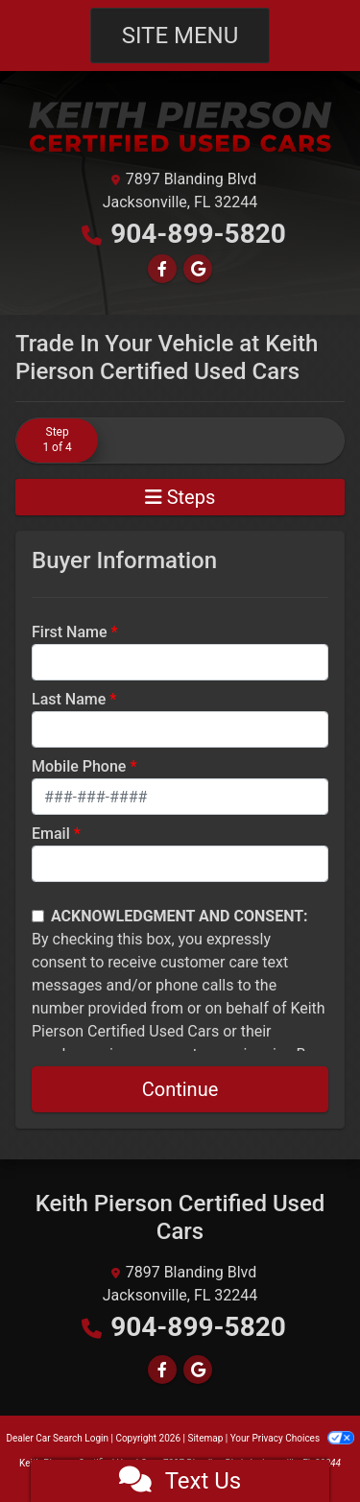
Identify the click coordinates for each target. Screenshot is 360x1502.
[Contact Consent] (38, 916)
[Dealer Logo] (180, 126)
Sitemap (205, 1438)
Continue (180, 1089)
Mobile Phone (79, 766)
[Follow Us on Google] (197, 269)
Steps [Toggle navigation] (180, 497)
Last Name (69, 699)
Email (51, 833)
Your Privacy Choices (292, 1438)
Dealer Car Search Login (57, 1438)
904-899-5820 (198, 234)
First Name (70, 632)
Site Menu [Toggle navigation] (180, 35)
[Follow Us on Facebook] (162, 269)
